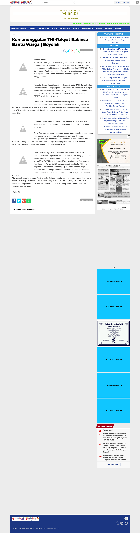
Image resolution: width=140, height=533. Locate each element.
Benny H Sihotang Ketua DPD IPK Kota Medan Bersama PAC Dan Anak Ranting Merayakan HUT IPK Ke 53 (115, 437)
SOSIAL (55, 28)
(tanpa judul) (108, 430)
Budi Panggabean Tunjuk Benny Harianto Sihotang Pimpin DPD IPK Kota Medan (114, 458)
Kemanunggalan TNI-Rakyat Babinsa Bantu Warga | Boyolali (50, 42)
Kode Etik (29, 528)
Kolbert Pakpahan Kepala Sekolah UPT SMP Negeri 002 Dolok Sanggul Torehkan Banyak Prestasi (115, 103)
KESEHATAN (44, 28)
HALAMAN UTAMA (18, 28)
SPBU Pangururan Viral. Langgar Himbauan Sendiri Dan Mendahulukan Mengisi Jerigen (115, 80)
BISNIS (118, 28)
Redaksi (15, 528)
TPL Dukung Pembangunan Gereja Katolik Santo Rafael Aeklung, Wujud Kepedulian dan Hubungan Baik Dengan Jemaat (114, 447)
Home (14, 35)
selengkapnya (113, 464)
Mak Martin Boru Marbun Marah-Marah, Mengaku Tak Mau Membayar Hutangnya (115, 40)
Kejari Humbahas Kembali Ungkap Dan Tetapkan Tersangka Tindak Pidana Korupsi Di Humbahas (115, 120)
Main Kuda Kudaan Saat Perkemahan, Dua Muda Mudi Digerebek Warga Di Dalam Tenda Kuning (115, 51)
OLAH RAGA (65, 28)
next (114, 267)
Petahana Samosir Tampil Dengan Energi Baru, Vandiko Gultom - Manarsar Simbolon (115, 129)
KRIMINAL (32, 28)
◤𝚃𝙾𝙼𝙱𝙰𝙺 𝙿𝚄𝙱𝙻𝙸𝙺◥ (52, 528)
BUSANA (98, 28)
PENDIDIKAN (87, 28)
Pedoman (22, 528)
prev (113, 267)
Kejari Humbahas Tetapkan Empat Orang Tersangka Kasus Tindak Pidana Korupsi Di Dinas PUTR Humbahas (115, 112)
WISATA (76, 28)
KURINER (108, 28)
